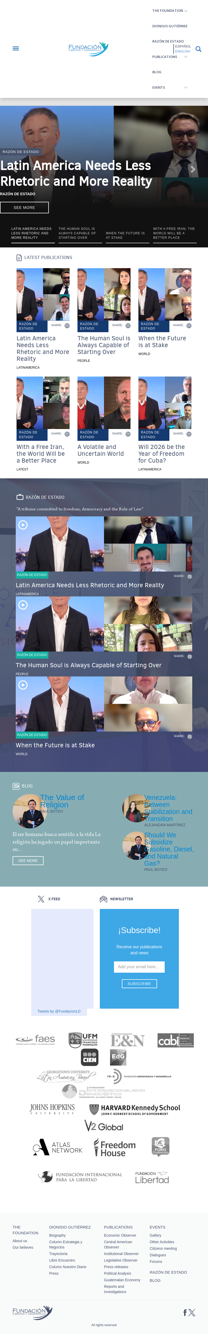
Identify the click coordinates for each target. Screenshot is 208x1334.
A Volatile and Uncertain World (100, 450)
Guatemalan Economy (122, 1280)
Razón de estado (168, 41)
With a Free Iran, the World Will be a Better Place (41, 453)
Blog (157, 72)
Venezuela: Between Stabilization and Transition (168, 808)
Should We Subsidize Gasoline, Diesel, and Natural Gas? (169, 849)
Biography (57, 1235)
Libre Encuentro (62, 1260)
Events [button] (158, 87)
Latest (22, 469)
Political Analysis (117, 1273)
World (144, 354)
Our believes (23, 1247)
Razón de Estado (17, 194)
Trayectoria (58, 1254)
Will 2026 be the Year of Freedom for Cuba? (161, 453)
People (83, 361)
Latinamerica (28, 367)
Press (54, 1273)
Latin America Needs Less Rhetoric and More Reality (76, 173)
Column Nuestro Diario (67, 1267)
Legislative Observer (121, 1260)
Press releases (116, 1267)
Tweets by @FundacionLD (59, 1011)
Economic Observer (120, 1235)
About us (20, 1241)
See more (24, 207)
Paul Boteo (51, 811)
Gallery (155, 1235)
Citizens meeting (163, 1248)
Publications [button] (164, 56)
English (182, 51)
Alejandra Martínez (164, 825)
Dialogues (158, 1255)
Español (183, 46)
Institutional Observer (121, 1254)
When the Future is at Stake (162, 341)
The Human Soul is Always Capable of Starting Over (104, 345)
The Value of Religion (62, 801)
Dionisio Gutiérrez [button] (170, 26)
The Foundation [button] (167, 10)
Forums (156, 1261)
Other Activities (162, 1242)
